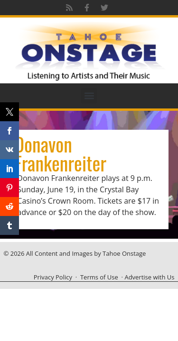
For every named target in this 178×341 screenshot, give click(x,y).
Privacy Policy (53, 277)
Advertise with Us (149, 277)
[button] (89, 96)
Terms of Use (99, 277)
